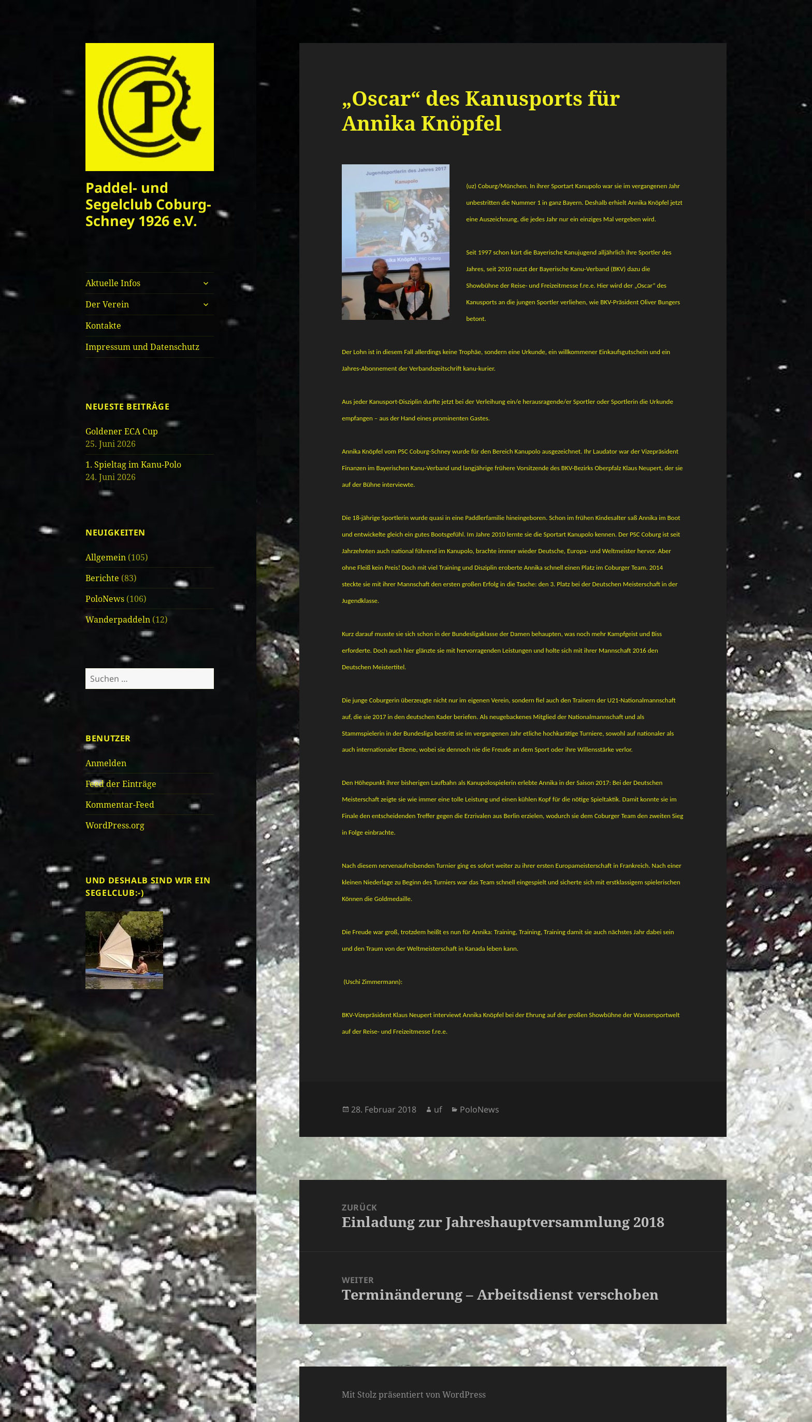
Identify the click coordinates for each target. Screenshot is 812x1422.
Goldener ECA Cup (121, 431)
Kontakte (103, 325)
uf (438, 1109)
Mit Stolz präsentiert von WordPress (414, 1394)
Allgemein (105, 557)
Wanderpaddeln (117, 619)
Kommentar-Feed (119, 804)
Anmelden (105, 763)
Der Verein (107, 304)
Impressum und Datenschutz (142, 347)
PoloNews (104, 598)
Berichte (102, 578)
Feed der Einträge (120, 784)
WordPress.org (114, 825)
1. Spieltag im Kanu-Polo (133, 464)
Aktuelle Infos (112, 283)
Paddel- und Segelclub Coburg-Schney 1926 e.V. (148, 204)
